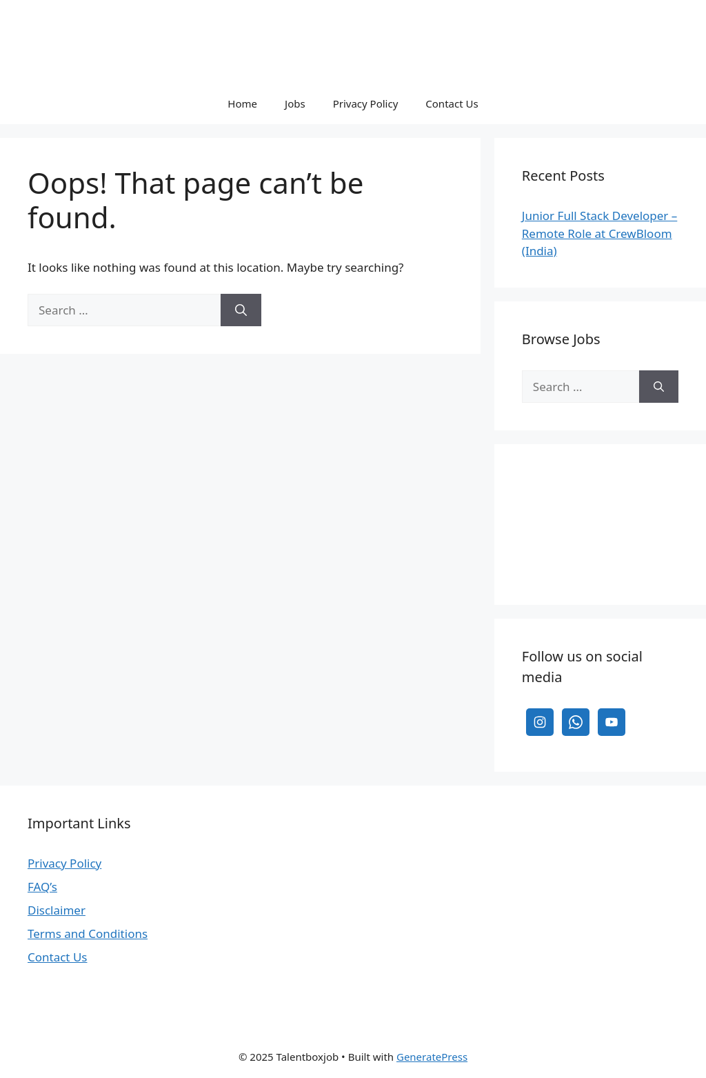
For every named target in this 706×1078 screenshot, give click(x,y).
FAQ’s (42, 887)
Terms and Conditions (88, 933)
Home (242, 103)
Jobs (295, 103)
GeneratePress (431, 1057)
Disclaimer (56, 910)
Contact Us (451, 103)
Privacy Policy (366, 103)
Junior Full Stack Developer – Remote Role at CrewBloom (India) (600, 233)
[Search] (241, 310)
